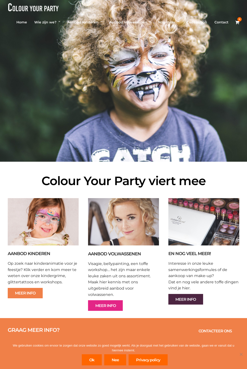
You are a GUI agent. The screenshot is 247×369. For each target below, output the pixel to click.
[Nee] (241, 354)
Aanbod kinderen (82, 22)
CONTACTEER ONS (215, 331)
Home (21, 22)
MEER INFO (25, 293)
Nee (115, 360)
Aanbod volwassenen (128, 22)
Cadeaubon (196, 22)
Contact (221, 22)
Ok (91, 360)
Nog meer (167, 22)
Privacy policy (148, 360)
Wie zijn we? (45, 22)
